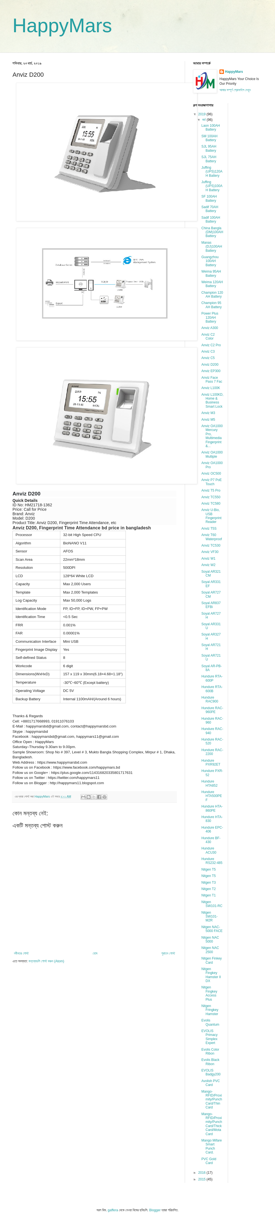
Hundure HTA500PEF (211, 796)
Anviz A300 (209, 328)
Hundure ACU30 (208, 850)
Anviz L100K (210, 388)
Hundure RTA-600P (211, 678)
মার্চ (204, 120)
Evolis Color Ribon (210, 1051)
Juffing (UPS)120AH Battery (211, 172)
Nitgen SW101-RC (211, 904)
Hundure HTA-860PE (211, 808)
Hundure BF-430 (211, 840)
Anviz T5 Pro (210, 490)
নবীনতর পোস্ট (21, 953)
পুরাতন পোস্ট (168, 953)
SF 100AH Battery (209, 198)
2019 (202, 114)
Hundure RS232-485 (211, 861)
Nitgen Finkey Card (211, 960)
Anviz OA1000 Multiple (212, 454)
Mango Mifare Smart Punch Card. (211, 1146)
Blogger (155, 1210)
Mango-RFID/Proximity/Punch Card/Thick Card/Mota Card (211, 1124)
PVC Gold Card (208, 1161)
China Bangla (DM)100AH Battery (212, 232)
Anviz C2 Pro (211, 345)
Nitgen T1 (208, 895)
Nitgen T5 (208, 869)
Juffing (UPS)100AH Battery (211, 186)
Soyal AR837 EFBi (211, 605)
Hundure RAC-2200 (212, 752)
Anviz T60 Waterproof (211, 537)
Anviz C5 (208, 358)
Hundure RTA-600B (211, 689)
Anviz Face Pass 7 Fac (211, 379)
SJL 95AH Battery (208, 148)
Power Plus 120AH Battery (209, 317)
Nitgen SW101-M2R (209, 917)
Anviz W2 (208, 565)
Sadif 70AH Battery (209, 209)
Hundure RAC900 (209, 699)
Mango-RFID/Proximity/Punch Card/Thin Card (211, 1100)
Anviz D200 (209, 365)
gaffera (113, 1210)
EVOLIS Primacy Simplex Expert (209, 1037)
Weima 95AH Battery (211, 273)
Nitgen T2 (208, 889)
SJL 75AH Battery (208, 159)
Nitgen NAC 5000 (210, 939)
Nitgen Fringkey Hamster (209, 1010)
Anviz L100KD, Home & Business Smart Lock (212, 400)
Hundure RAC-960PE (212, 710)
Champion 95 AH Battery (211, 305)
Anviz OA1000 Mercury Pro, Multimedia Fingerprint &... (212, 436)
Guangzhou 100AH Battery (210, 261)
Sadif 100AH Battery (210, 219)
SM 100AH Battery (209, 138)
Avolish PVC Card (210, 1083)
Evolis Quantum (210, 1022)
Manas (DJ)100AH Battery (211, 247)
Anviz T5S (208, 528)
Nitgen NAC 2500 (210, 950)
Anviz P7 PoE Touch (211, 482)
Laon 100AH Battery (210, 127)
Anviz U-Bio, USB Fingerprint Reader (211, 516)
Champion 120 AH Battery (212, 294)
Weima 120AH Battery (212, 284)
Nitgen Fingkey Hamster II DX (211, 975)
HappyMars (62, 25)
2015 (202, 1179)
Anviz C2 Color (208, 336)
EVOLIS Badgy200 (211, 1072)
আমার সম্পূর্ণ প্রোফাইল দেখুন (235, 90)
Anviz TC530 (210, 545)
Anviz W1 (208, 558)
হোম (95, 953)
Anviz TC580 (210, 503)
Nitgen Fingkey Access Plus (209, 993)
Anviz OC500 (211, 473)
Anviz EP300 (211, 371)
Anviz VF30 (209, 552)
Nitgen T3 (208, 882)
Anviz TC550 (210, 497)
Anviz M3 (208, 413)
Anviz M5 (208, 420)
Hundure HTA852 (209, 783)
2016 (202, 1173)
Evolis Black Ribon (210, 1062)
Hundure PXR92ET (210, 762)
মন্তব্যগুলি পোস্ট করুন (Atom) (46, 961)
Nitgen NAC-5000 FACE (211, 929)
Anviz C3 (208, 351)
